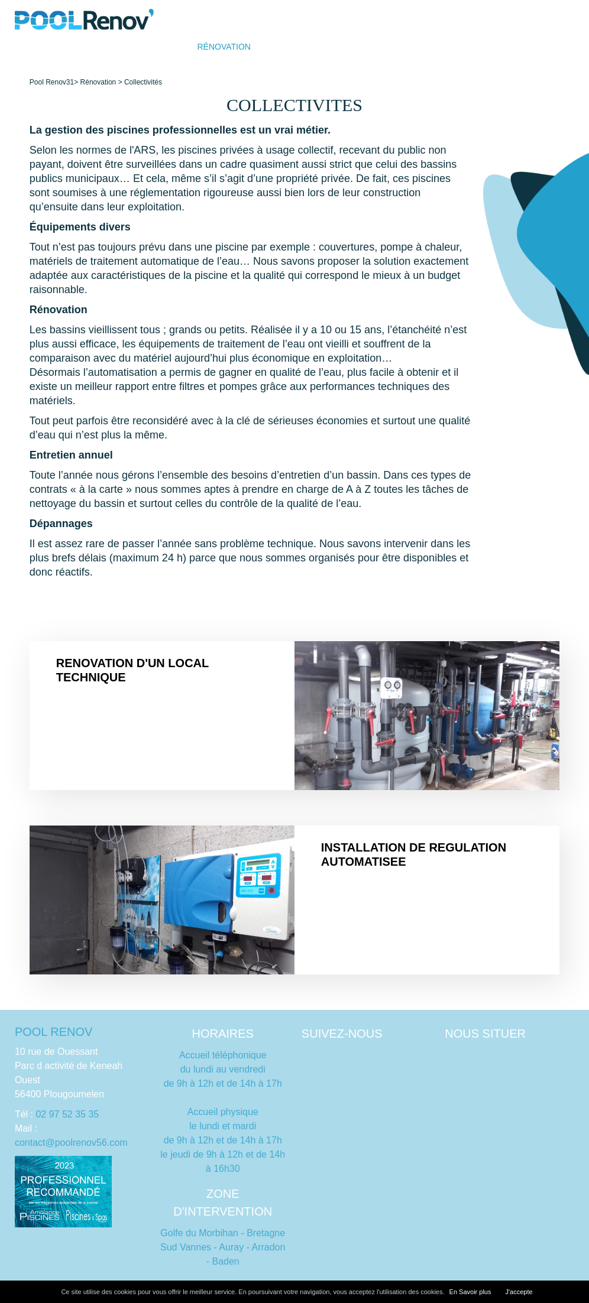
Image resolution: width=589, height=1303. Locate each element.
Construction (155, 46)
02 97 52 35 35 (67, 1114)
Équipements (492, 46)
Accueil (96, 46)
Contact (550, 46)
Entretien (370, 46)
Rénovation (224, 46)
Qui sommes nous (299, 46)
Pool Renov (48, 82)
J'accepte (518, 1291)
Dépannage (428, 46)
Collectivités (143, 82)
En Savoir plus (470, 1291)
